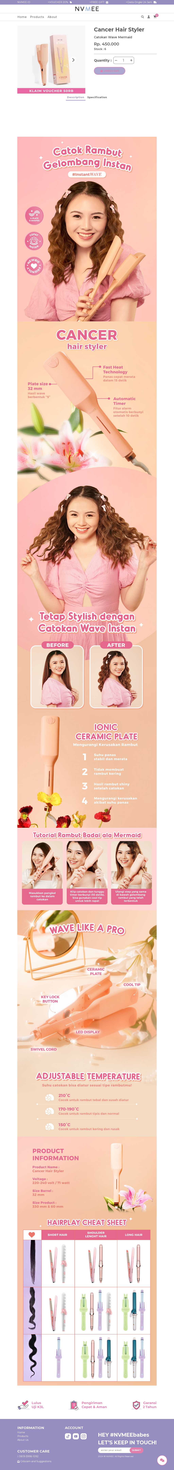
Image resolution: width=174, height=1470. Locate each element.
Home (22, 17)
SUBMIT (136, 1450)
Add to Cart (110, 70)
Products (37, 17)
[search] (142, 17)
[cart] (155, 17)
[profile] (148, 17)
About (52, 17)
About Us (22, 1439)
